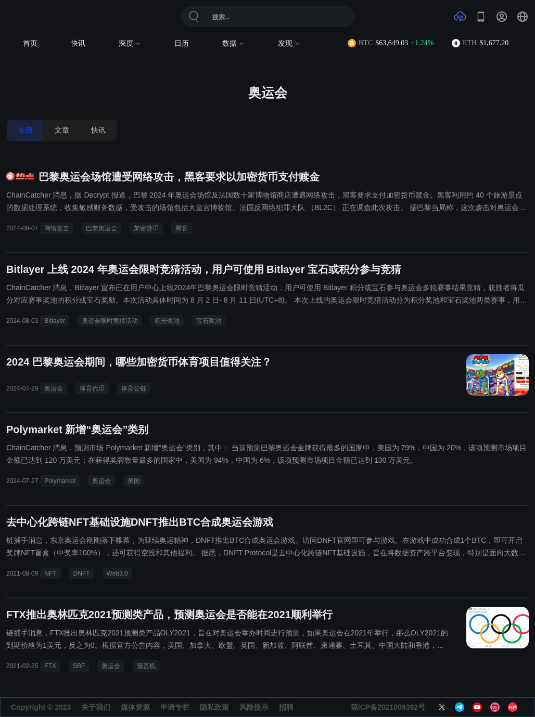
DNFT (81, 573)
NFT (50, 573)
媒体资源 (135, 707)
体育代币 (92, 388)
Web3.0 (117, 573)
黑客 (181, 228)
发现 (289, 43)
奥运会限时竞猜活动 (110, 320)
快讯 (78, 43)
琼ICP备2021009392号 (388, 707)
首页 (30, 43)
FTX (50, 666)
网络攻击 (56, 228)
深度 (130, 43)
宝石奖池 (208, 320)
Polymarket (59, 481)
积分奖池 (167, 320)
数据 (233, 43)
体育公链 (133, 388)
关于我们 (95, 707)
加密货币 (146, 228)
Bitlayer (54, 320)
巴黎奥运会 (101, 228)
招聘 (286, 707)
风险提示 (254, 707)
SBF (79, 666)
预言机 (146, 666)
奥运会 (53, 388)
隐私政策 (214, 707)
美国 (134, 481)
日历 (181, 43)
